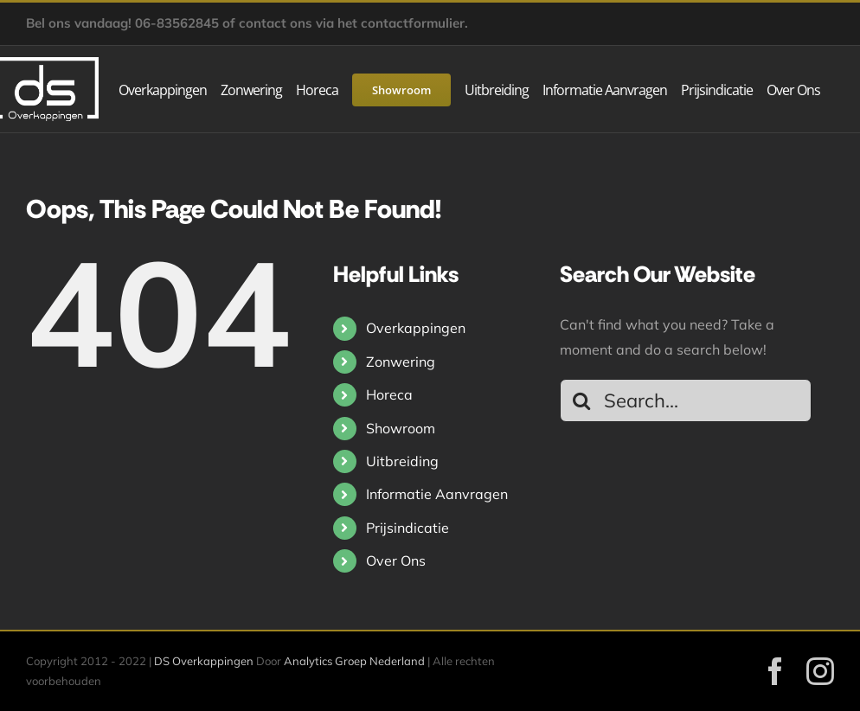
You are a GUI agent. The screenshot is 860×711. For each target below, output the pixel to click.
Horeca (389, 394)
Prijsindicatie (407, 527)
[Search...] (686, 400)
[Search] (581, 400)
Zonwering (400, 361)
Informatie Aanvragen (437, 494)
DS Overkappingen (204, 661)
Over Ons (396, 560)
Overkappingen (415, 327)
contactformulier (413, 23)
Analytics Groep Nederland (354, 661)
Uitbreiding (402, 461)
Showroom (400, 428)
